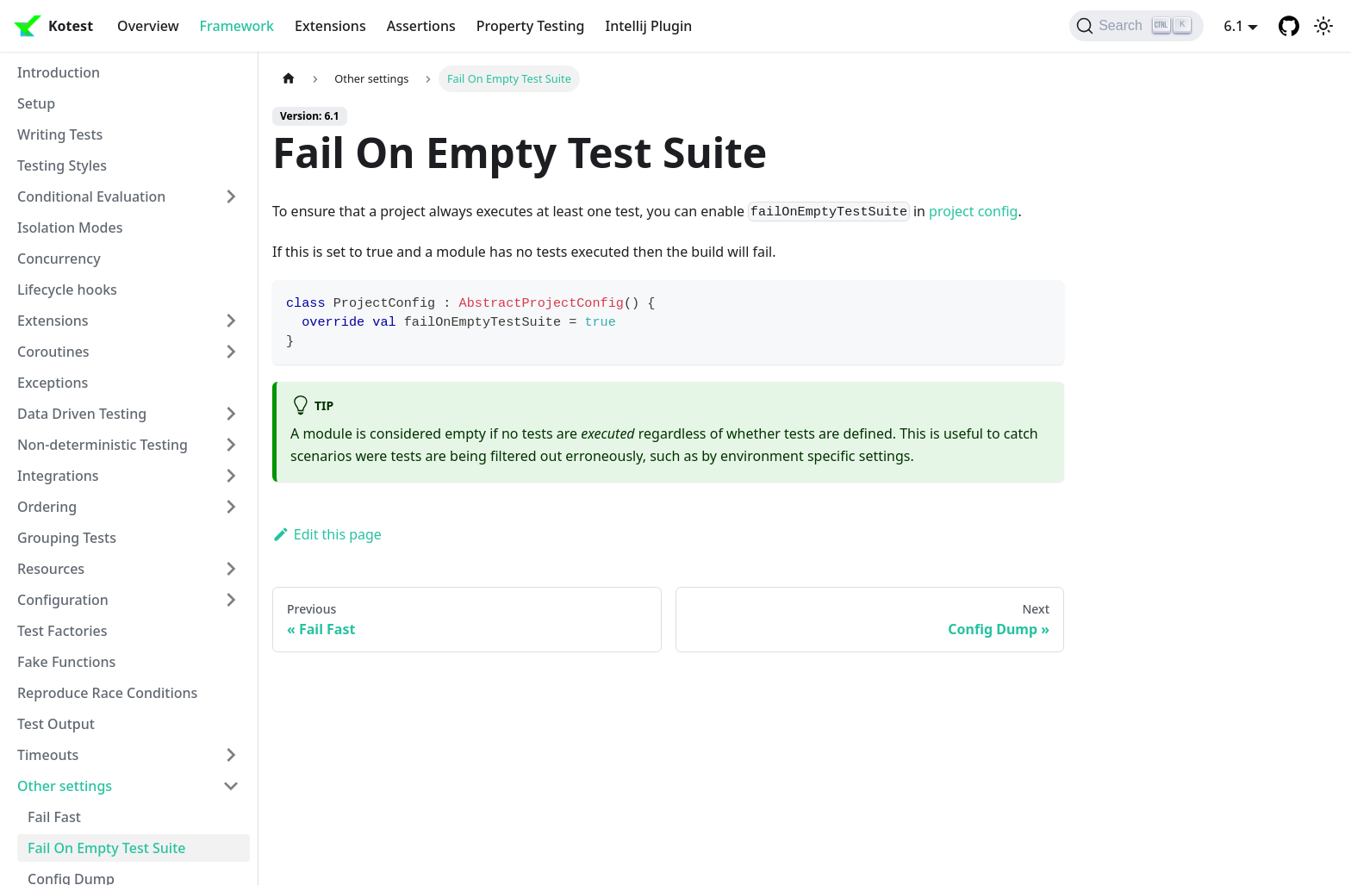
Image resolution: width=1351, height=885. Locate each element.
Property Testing (530, 25)
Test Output (56, 723)
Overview (147, 25)
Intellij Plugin (649, 25)
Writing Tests (60, 134)
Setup (36, 103)
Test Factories (62, 630)
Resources (50, 568)
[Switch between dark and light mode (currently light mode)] (1323, 26)
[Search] (1136, 25)
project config (973, 211)
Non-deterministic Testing (102, 444)
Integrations (58, 475)
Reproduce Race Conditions (107, 692)
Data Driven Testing (81, 413)
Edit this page (327, 534)
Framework (237, 25)
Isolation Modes (69, 227)
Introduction (58, 72)
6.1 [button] (1234, 25)
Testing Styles (62, 165)
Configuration (63, 599)
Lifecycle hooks (67, 289)
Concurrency (59, 258)
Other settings (64, 785)
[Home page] (288, 78)
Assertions (421, 25)
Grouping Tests (66, 537)
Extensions (330, 25)
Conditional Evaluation (91, 196)
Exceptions (52, 382)
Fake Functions (66, 661)
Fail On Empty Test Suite (106, 847)
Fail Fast (54, 816)
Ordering (47, 506)
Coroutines (53, 351)
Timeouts (47, 754)
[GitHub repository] (1289, 26)
